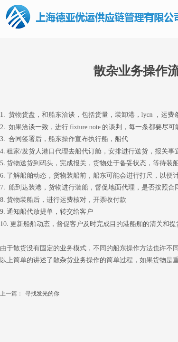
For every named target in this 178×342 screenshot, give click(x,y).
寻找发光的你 (29, 294)
